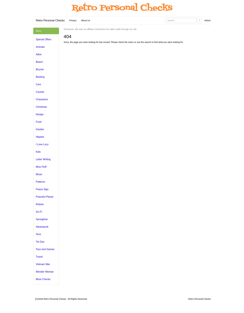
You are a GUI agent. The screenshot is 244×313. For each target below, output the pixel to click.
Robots (40, 204)
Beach (39, 62)
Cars (38, 84)
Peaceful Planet (44, 196)
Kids (38, 151)
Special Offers (43, 39)
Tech (38, 234)
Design (40, 114)
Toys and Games (45, 249)
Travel (39, 256)
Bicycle (40, 69)
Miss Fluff (41, 166)
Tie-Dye (40, 241)
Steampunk (42, 226)
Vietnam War (43, 264)
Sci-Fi (39, 211)
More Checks (43, 279)
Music (39, 174)
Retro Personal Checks (50, 20)
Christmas (41, 107)
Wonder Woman (45, 271)
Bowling (40, 77)
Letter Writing (43, 159)
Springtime (42, 219)
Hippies (40, 137)
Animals (40, 47)
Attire (39, 54)
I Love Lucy (42, 144)
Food (38, 122)
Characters (42, 99)
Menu (38, 31)
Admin (207, 20)
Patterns (40, 181)
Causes (40, 92)
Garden (40, 129)
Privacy (72, 20)
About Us (85, 20)
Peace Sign (42, 189)
